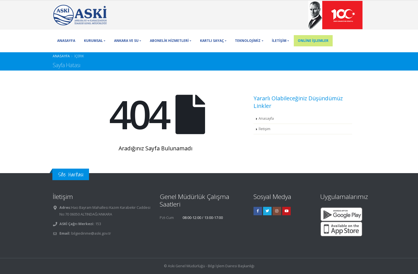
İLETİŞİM (279, 40)
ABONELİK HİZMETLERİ (169, 40)
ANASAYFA (66, 40)
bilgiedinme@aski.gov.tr (91, 233)
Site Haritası (70, 174)
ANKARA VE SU (126, 40)
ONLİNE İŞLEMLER (313, 40)
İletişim (264, 128)
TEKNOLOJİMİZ (248, 40)
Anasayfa (61, 56)
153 (97, 223)
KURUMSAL (93, 40)
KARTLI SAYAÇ (212, 40)
